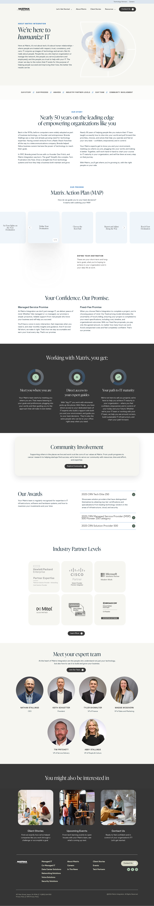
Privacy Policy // (21, 897)
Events (96, 866)
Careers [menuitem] (131, 2)
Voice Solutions (48, 877)
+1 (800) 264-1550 (45, 894)
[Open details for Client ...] (35, 818)
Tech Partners (99, 870)
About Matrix (81, 9)
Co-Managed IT (48, 866)
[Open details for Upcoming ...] (77, 818)
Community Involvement (121, 92)
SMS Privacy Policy (33, 897)
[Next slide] (124, 228)
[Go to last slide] (30, 228)
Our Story (26, 92)
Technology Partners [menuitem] (120, 2)
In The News (72, 870)
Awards (57, 92)
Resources (110, 9)
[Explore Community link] (76, 466)
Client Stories (95, 9)
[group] (43, 228)
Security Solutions (50, 881)
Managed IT (47, 862)
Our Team (99, 92)
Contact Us (126, 9)
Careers (70, 866)
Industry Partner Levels (78, 92)
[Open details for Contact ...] (118, 818)
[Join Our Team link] (76, 670)
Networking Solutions (51, 874)
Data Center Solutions (51, 870)
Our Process (42, 92)
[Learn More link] (76, 633)
